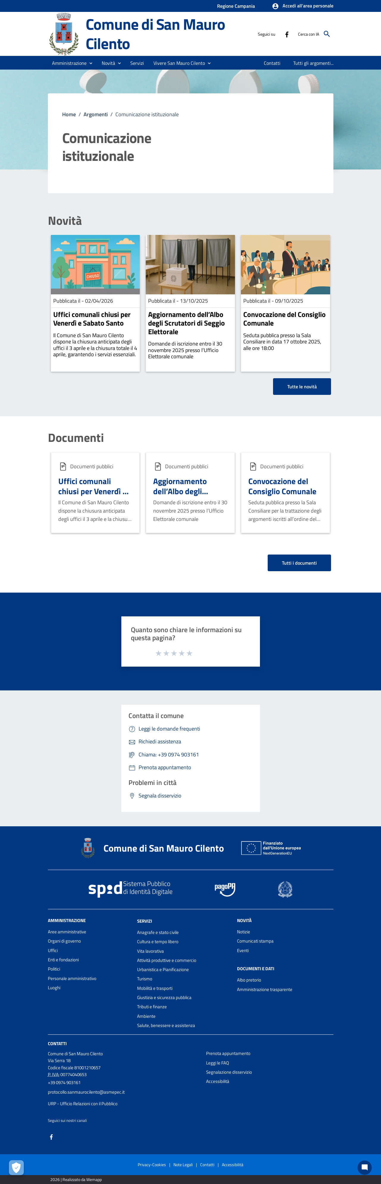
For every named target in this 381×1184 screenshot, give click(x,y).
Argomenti (96, 114)
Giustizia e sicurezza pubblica (164, 997)
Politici (54, 968)
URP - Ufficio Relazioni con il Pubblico (82, 1103)
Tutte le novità (302, 386)
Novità (65, 220)
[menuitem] (272, 63)
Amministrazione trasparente (264, 989)
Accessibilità (217, 1081)
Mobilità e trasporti (155, 988)
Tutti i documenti (299, 562)
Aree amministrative (67, 931)
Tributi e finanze (152, 1006)
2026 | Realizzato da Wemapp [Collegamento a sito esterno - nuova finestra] (76, 1179)
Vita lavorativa (150, 951)
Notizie (243, 931)
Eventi (243, 950)
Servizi (144, 921)
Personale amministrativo (72, 978)
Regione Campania (236, 6)
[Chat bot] (364, 1167)
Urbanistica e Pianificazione (163, 969)
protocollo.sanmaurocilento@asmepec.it (86, 1092)
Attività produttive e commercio (166, 960)
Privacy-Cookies (152, 1164)
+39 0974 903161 (64, 1082)
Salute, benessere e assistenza (166, 1025)
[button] (302, 6)
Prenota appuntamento (228, 1053)
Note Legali (183, 1164)
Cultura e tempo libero (157, 941)
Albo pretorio (249, 979)
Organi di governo (64, 941)
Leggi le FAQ (217, 1062)
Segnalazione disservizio (229, 1072)
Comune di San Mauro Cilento (155, 33)
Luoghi (54, 987)
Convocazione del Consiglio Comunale (284, 318)
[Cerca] (326, 33)
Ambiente (146, 1016)
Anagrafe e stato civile (158, 932)
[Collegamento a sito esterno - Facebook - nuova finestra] (286, 33)
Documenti (76, 438)
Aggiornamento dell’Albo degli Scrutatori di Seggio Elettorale (186, 323)
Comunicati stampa (255, 941)
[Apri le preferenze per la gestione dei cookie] (16, 1167)
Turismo (144, 978)
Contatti (57, 1043)
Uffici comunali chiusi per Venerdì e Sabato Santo (92, 318)
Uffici (53, 950)
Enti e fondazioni (63, 959)
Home (69, 114)
